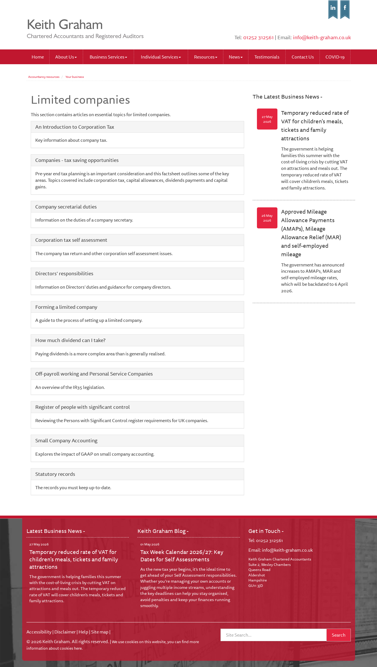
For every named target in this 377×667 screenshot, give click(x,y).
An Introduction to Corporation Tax (74, 127)
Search (338, 635)
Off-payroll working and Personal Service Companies (94, 374)
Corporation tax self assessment (71, 240)
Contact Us (303, 57)
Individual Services (161, 57)
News (236, 57)
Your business (74, 76)
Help (83, 631)
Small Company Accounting (66, 440)
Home (38, 57)
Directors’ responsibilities (64, 273)
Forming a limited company (66, 307)
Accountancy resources (43, 76)
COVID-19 (335, 57)
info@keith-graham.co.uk (322, 37)
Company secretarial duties (66, 206)
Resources (205, 57)
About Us (66, 57)
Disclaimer (65, 631)
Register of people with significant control (82, 407)
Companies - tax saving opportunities (77, 160)
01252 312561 (258, 37)
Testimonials (266, 57)
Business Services (108, 57)
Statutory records (55, 474)
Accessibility (38, 631)
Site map (99, 631)
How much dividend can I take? (70, 340)
